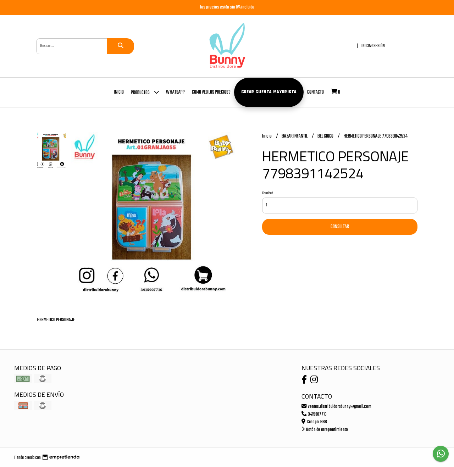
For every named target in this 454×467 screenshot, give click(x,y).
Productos (145, 92)
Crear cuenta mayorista (269, 92)
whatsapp (175, 92)
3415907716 (314, 414)
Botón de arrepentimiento (324, 429)
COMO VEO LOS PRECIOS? (211, 92)
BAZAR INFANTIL (295, 136)
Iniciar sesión (373, 46)
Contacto (315, 92)
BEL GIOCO (325, 136)
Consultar (340, 227)
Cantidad (267, 193)
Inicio (119, 92)
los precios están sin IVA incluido (227, 7)
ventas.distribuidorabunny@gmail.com (336, 406)
